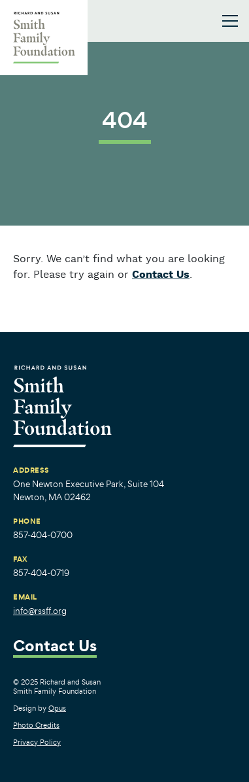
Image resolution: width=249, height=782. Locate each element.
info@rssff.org (40, 611)
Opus (57, 708)
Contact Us (161, 275)
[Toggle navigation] (230, 21)
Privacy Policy (37, 742)
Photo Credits (36, 725)
